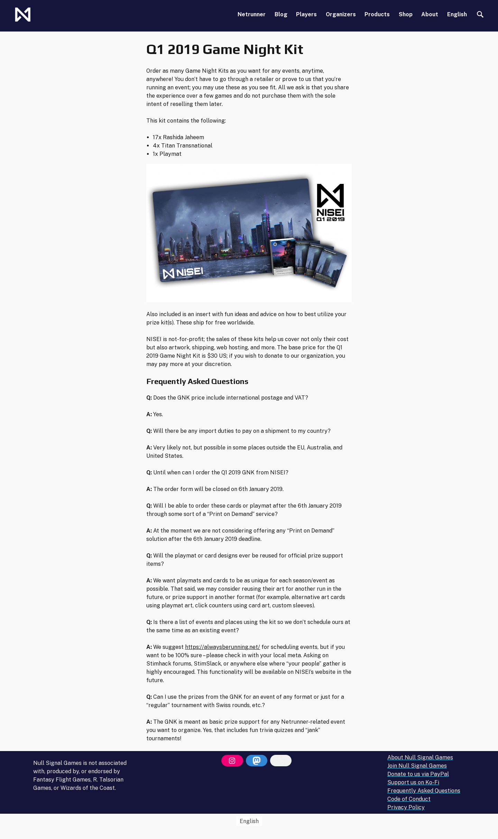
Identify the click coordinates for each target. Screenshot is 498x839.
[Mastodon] (256, 761)
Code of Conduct (409, 799)
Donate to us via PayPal (418, 774)
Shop (406, 14)
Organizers (341, 14)
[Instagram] (232, 761)
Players (306, 14)
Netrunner (252, 14)
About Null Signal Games (420, 757)
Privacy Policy (406, 807)
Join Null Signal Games (417, 765)
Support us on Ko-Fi (413, 782)
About (429, 14)
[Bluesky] (281, 761)
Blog (281, 14)
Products (377, 14)
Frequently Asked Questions (423, 790)
